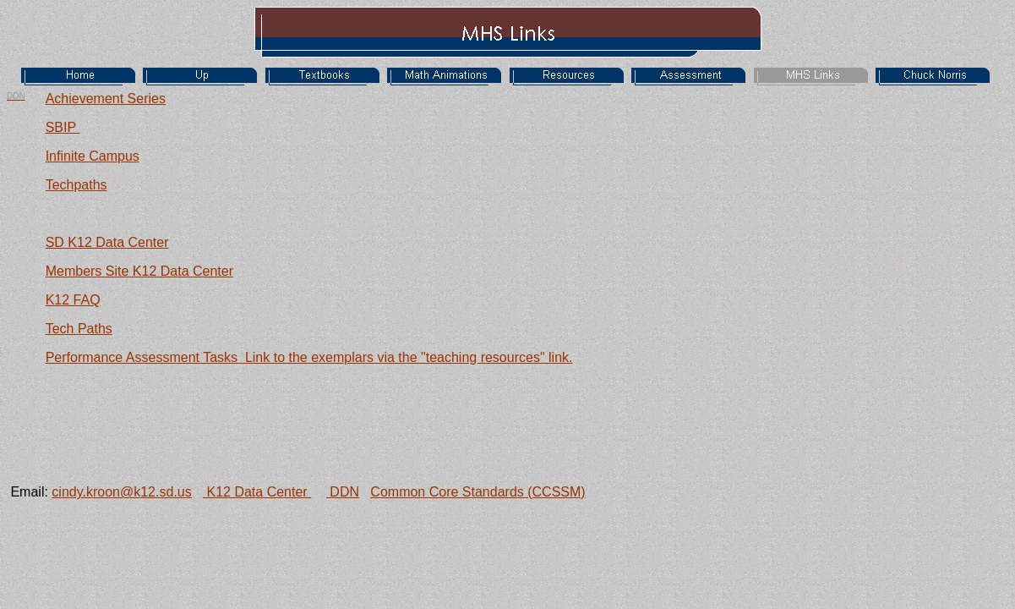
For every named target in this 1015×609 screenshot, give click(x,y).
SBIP (63, 127)
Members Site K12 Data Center (139, 271)
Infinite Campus (92, 156)
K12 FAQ (73, 300)
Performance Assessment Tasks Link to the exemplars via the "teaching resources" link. (309, 357)
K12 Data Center (257, 492)
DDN (342, 492)
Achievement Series (106, 98)
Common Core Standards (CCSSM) (477, 492)
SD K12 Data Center (107, 242)
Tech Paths (79, 328)
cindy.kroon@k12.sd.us (121, 492)
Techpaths (76, 185)
